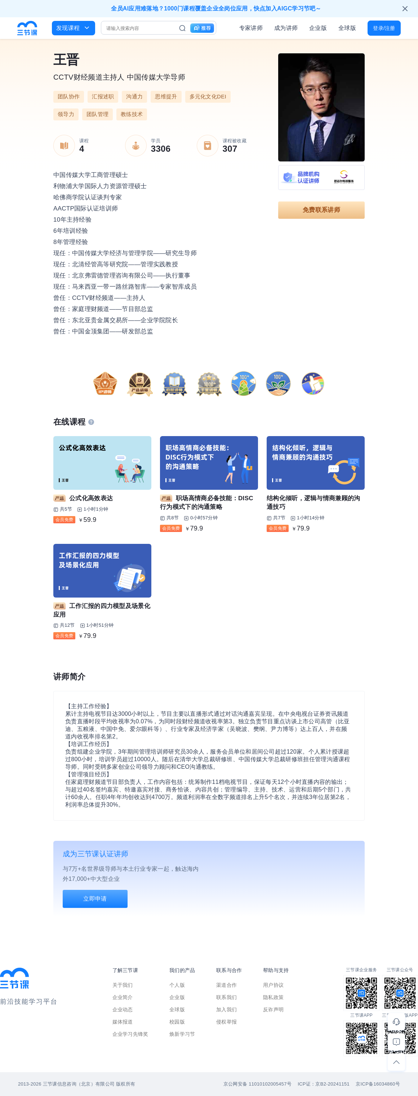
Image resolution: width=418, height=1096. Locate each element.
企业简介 (122, 997)
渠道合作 (226, 985)
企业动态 (122, 1009)
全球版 (347, 28)
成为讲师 (286, 28)
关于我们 (122, 985)
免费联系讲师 (321, 210)
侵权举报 (226, 1022)
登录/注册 (384, 28)
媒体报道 (122, 1022)
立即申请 (95, 899)
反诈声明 (273, 1009)
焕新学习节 (182, 1034)
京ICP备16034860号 (378, 1084)
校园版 (177, 1022)
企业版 (318, 28)
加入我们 (226, 1009)
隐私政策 (273, 997)
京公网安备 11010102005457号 (257, 1084)
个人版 (177, 985)
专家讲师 (251, 28)
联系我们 (226, 997)
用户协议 (273, 985)
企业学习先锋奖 (130, 1034)
